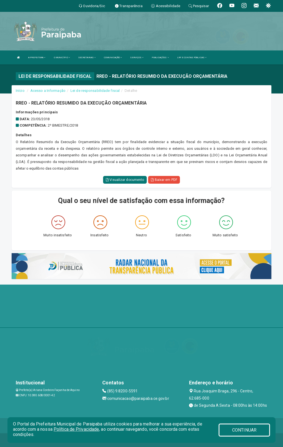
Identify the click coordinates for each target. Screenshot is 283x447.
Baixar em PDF (164, 180)
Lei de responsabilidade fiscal (95, 91)
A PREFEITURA (36, 57)
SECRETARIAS (87, 57)
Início (20, 91)
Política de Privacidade (76, 429)
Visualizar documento (125, 180)
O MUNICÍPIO (62, 57)
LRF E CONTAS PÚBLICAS (191, 57)
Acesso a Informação (47, 91)
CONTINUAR (244, 430)
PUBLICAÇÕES (160, 57)
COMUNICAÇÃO (113, 57)
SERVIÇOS (136, 57)
